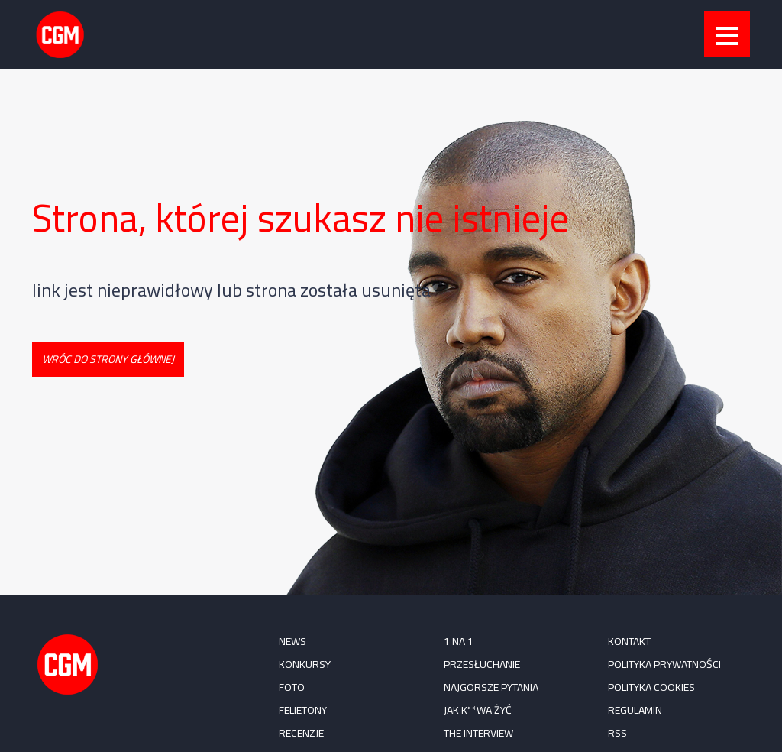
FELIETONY (303, 710)
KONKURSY (305, 664)
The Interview (478, 733)
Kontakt (629, 641)
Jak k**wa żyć (478, 710)
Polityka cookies (651, 687)
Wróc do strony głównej (108, 359)
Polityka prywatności (664, 664)
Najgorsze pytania (491, 687)
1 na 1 (458, 641)
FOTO (292, 687)
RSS (617, 733)
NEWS (292, 641)
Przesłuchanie (482, 664)
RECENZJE (301, 733)
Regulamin (635, 710)
